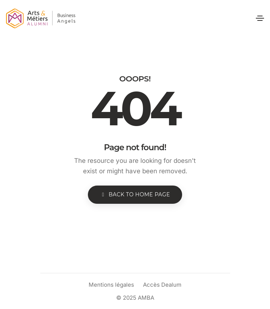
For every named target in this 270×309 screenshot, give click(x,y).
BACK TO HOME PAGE (135, 194)
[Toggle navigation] (260, 18)
